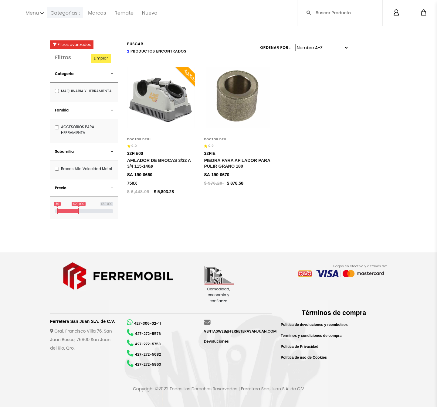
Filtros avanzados (72, 44)
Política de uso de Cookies (304, 357)
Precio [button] (60, 187)
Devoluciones (216, 341)
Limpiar (101, 58)
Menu (32, 12)
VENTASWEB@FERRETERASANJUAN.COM (240, 331)
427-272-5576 (148, 333)
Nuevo (150, 12)
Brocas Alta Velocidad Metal (86, 168)
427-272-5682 (148, 354)
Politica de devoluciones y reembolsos (314, 325)
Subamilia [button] (64, 151)
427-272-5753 (148, 344)
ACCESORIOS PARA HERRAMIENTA (77, 129)
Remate (125, 12)
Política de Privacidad (299, 346)
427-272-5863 (148, 364)
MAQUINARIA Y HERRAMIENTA (86, 91)
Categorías (64, 12)
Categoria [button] (64, 73)
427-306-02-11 (147, 323)
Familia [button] (62, 110)
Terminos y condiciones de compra (311, 335)
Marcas (98, 12)
